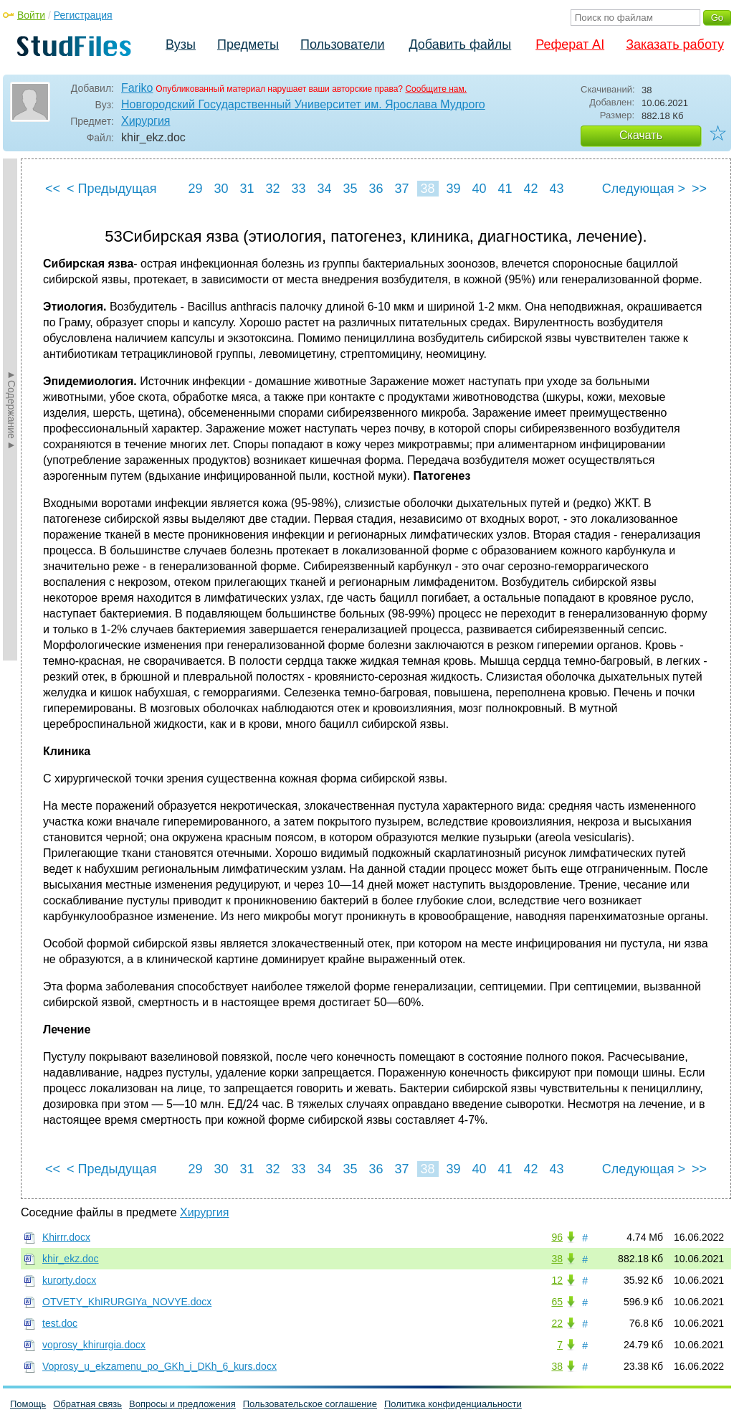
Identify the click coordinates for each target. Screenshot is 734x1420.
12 (557, 1280)
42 (530, 188)
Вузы (181, 44)
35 (350, 188)
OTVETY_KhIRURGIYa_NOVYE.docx (126, 1301)
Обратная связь (87, 1403)
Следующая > (643, 188)
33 (298, 188)
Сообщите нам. (436, 89)
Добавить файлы (460, 44)
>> (699, 188)
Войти (31, 15)
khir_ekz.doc (70, 1258)
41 (504, 188)
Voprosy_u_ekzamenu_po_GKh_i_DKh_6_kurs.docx (159, 1366)
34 (324, 188)
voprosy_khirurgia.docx (94, 1344)
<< (52, 188)
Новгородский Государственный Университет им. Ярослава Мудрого (303, 104)
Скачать (640, 135)
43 (556, 188)
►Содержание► (11, 409)
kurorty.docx (69, 1280)
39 (453, 188)
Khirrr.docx (66, 1237)
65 (557, 1301)
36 (375, 188)
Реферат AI (569, 44)
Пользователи (342, 44)
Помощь (28, 1403)
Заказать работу (675, 44)
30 (221, 188)
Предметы (248, 44)
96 (557, 1237)
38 (427, 188)
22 (557, 1323)
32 (272, 188)
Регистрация (83, 15)
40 (479, 188)
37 (401, 188)
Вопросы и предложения (182, 1403)
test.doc (59, 1323)
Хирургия (145, 121)
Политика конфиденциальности (453, 1403)
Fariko (137, 88)
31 (246, 188)
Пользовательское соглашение (310, 1403)
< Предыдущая (112, 188)
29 (195, 188)
